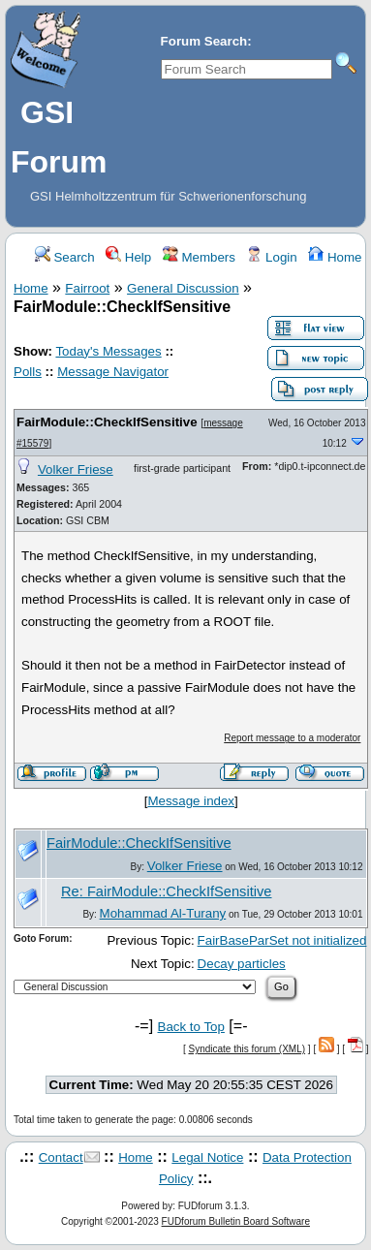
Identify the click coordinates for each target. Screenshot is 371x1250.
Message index (190, 801)
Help (128, 257)
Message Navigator (113, 371)
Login (271, 257)
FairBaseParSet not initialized (282, 940)
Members (199, 257)
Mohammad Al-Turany (163, 913)
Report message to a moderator (292, 738)
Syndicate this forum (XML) (246, 1049)
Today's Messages (108, 351)
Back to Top (191, 1026)
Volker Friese (75, 469)
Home (334, 257)
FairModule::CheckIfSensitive (107, 422)
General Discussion (183, 288)
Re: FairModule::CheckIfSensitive (166, 891)
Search (65, 257)
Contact (61, 1157)
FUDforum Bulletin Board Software (236, 1221)
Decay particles (242, 963)
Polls (28, 371)
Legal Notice (207, 1157)
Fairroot (87, 288)
